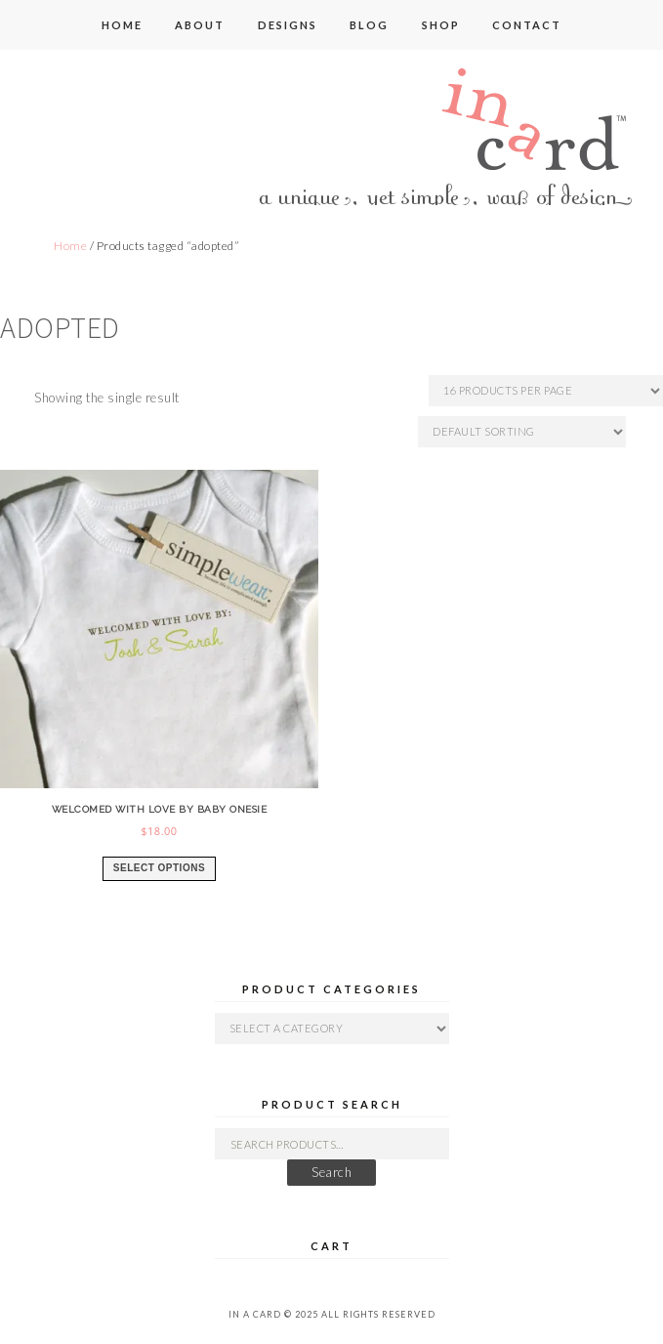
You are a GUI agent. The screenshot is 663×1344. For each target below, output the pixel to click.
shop (441, 25)
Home (70, 245)
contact (526, 25)
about (200, 25)
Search (331, 1172)
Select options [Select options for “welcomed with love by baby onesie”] (159, 867)
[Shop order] (522, 431)
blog (369, 25)
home (122, 25)
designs (287, 25)
